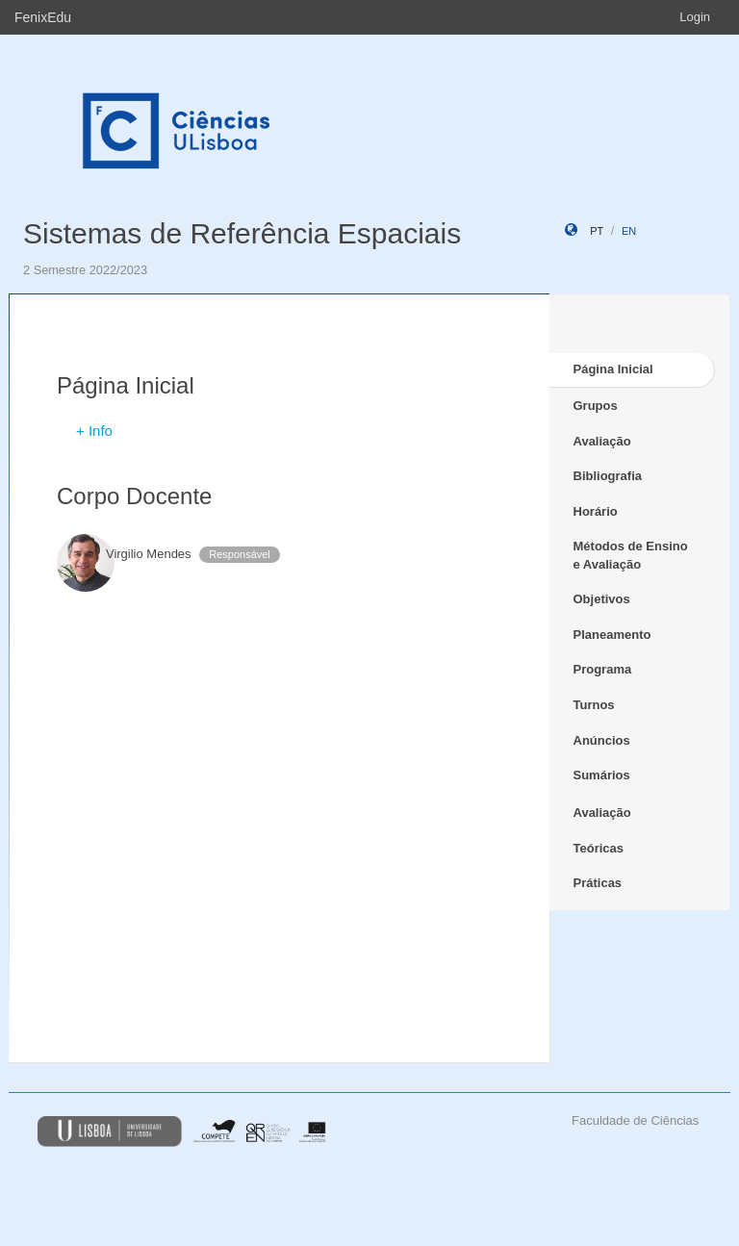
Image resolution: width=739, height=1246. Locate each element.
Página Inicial (613, 369)
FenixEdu (42, 17)
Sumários (601, 775)
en (629, 231)
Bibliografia (608, 476)
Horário (595, 511)
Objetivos (601, 599)
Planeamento (612, 634)
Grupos (595, 405)
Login (694, 17)
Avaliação (602, 441)
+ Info (94, 430)
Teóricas (598, 848)
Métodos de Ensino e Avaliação (630, 555)
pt (596, 231)
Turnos (594, 705)
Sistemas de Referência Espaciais (242, 233)
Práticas (598, 883)
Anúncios (601, 740)
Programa (602, 669)
